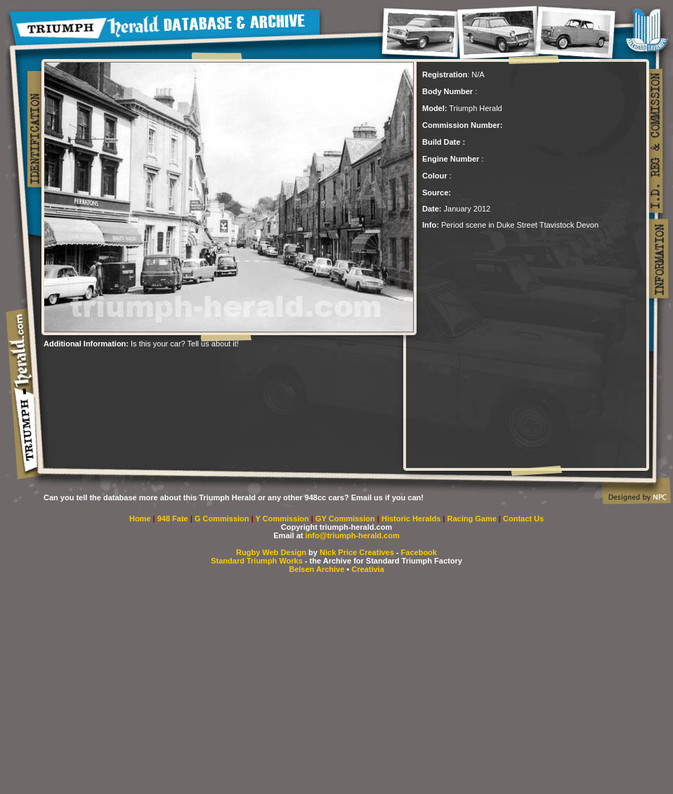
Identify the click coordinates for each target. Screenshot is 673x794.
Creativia (367, 569)
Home (140, 518)
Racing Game (473, 518)
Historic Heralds (412, 518)
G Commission (223, 518)
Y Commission (283, 518)
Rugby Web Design (271, 552)
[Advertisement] (208, 369)
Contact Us (523, 518)
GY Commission (345, 518)
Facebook (419, 552)
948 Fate (173, 518)
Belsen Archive (316, 569)
